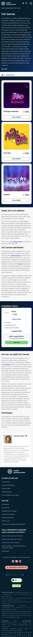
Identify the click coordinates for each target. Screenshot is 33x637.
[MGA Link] (24, 575)
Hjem (2, 8)
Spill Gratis (16, 117)
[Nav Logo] (8, 3)
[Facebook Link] (16, 561)
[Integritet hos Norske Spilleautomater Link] (13, 524)
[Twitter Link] (13, 561)
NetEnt (20, 264)
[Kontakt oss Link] (13, 508)
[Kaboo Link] (6, 313)
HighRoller (7, 364)
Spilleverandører (9, 8)
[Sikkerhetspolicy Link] (10, 492)
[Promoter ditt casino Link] (13, 514)
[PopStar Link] (16, 178)
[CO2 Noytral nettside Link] (16, 580)
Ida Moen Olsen (10, 74)
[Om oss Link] (13, 501)
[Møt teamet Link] (13, 504)
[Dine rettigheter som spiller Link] (10, 495)
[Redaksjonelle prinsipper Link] (13, 511)
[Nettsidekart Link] (16, 551)
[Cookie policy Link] (10, 482)
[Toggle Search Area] (26, 3)
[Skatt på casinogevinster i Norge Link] (16, 539)
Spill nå (16, 342)
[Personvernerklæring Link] (10, 485)
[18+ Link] (7, 575)
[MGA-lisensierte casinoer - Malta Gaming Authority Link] (16, 531)
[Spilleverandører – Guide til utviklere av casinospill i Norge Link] (16, 547)
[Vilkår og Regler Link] (10, 478)
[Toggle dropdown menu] (31, 4)
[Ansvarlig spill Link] (10, 488)
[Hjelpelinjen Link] (15, 575)
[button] (31, 4)
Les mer (4, 69)
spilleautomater (17, 241)
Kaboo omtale (16, 319)
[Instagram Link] (20, 561)
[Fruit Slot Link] (16, 137)
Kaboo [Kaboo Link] (13, 311)
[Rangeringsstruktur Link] (13, 518)
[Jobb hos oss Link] (13, 521)
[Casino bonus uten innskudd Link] (16, 542)
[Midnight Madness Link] (16, 95)
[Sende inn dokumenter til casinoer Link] (16, 536)
